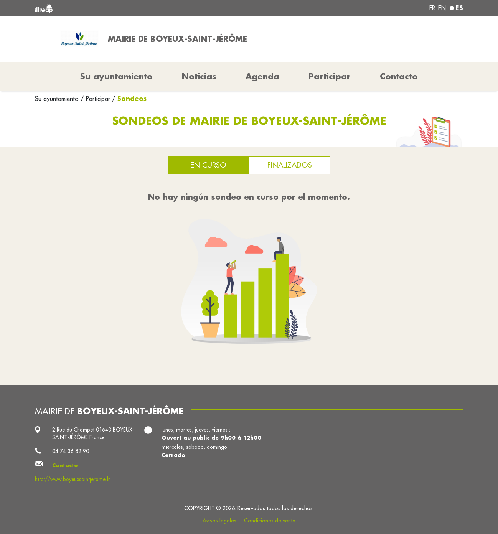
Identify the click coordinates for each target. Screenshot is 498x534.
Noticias (199, 76)
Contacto (399, 76)
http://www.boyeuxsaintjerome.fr (72, 479)
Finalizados (289, 165)
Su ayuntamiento (58, 98)
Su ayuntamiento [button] (116, 76)
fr (432, 8)
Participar (329, 76)
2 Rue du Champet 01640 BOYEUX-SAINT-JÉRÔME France (93, 433)
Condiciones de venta (269, 520)
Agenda (262, 76)
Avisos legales (219, 520)
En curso (208, 165)
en (442, 8)
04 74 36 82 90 (70, 451)
